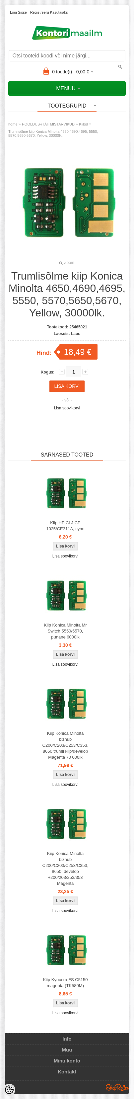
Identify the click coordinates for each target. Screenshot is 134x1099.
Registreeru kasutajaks (49, 12)
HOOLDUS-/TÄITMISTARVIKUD (48, 124)
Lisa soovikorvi (67, 408)
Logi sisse (18, 12)
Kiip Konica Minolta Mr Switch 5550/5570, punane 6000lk (65, 631)
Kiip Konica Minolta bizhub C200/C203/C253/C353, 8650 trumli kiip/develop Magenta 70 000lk (65, 745)
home (13, 124)
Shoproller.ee (117, 1087)
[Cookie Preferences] (9, 1090)
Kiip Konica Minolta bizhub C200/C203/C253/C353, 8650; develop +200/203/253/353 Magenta (65, 868)
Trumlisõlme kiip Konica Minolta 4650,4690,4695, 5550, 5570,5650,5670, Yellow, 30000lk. (53, 133)
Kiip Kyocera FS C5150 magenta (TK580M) (65, 982)
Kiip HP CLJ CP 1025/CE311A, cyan (65, 525)
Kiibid (83, 124)
